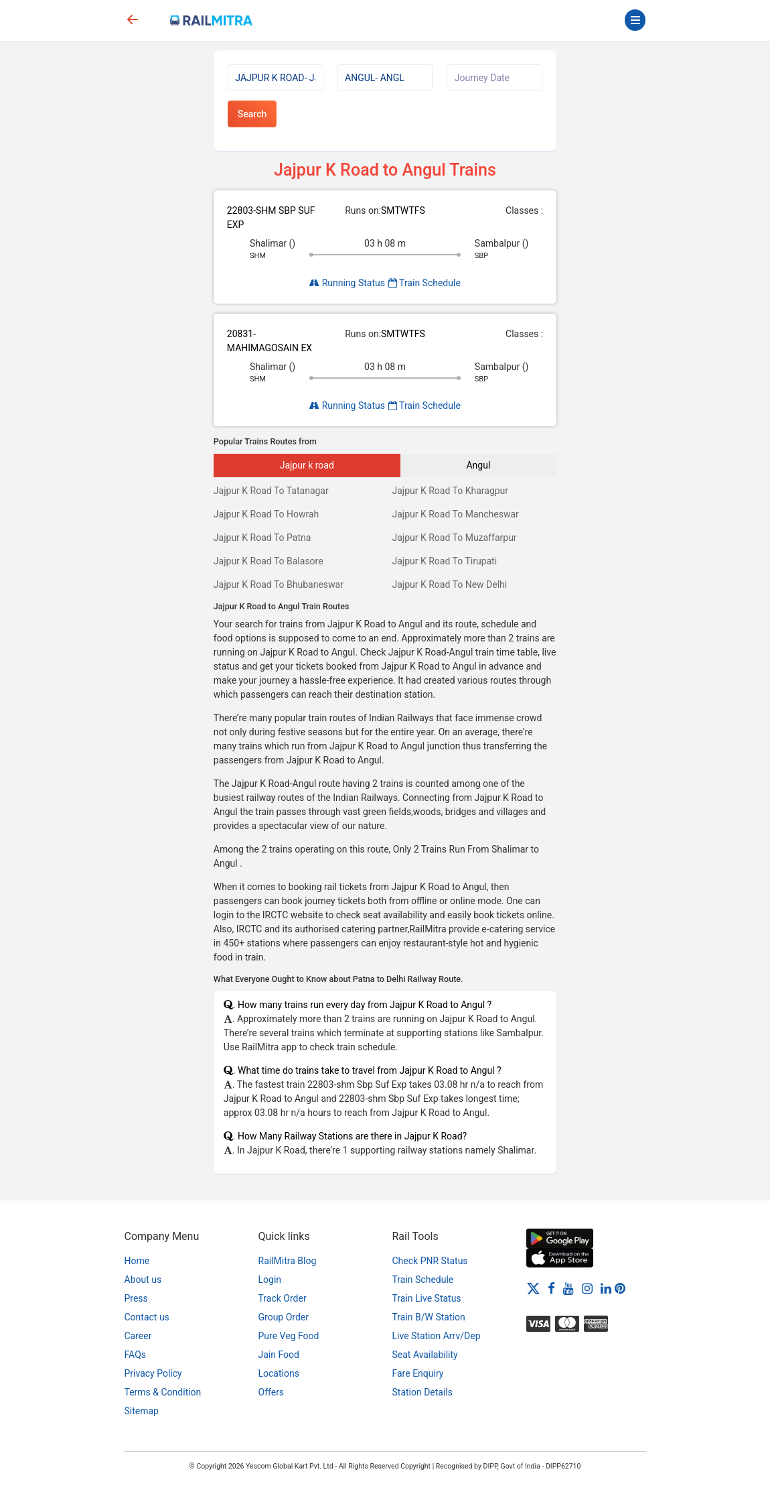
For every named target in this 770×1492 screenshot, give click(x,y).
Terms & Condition (163, 1392)
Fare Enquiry (418, 1373)
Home (137, 1260)
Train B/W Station (428, 1317)
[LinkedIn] (606, 1288)
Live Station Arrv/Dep (436, 1335)
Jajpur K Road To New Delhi (449, 584)
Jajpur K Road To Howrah (266, 514)
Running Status (347, 282)
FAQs (136, 1354)
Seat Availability (425, 1354)
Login (270, 1279)
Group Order (283, 1317)
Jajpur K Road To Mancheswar (455, 514)
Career (138, 1335)
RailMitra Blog (287, 1260)
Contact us (147, 1317)
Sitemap (142, 1411)
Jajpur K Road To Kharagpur (450, 490)
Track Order (282, 1298)
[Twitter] (533, 1288)
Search (252, 114)
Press (136, 1298)
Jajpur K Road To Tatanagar (271, 490)
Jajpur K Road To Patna (262, 537)
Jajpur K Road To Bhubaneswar (278, 584)
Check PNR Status (430, 1260)
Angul (478, 465)
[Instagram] (587, 1288)
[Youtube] (568, 1288)
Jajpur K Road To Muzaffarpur (454, 537)
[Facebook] (551, 1288)
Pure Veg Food (288, 1335)
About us (143, 1279)
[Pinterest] (620, 1288)
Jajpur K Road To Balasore (268, 561)
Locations (278, 1373)
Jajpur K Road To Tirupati (444, 561)
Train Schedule (424, 282)
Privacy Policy (153, 1373)
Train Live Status (426, 1298)
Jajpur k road (307, 465)
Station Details (422, 1392)
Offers (271, 1392)
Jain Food (278, 1354)
